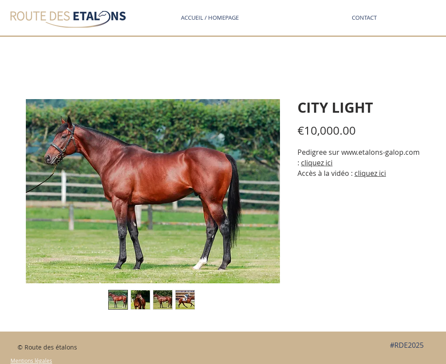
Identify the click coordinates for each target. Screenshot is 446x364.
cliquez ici (370, 173)
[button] (364, 17)
